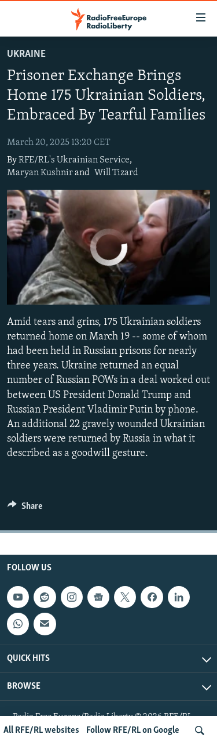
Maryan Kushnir (40, 173)
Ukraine (26, 54)
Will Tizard (116, 173)
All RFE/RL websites (41, 730)
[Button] (25, 509)
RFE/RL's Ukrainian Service (74, 160)
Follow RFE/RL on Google (132, 730)
